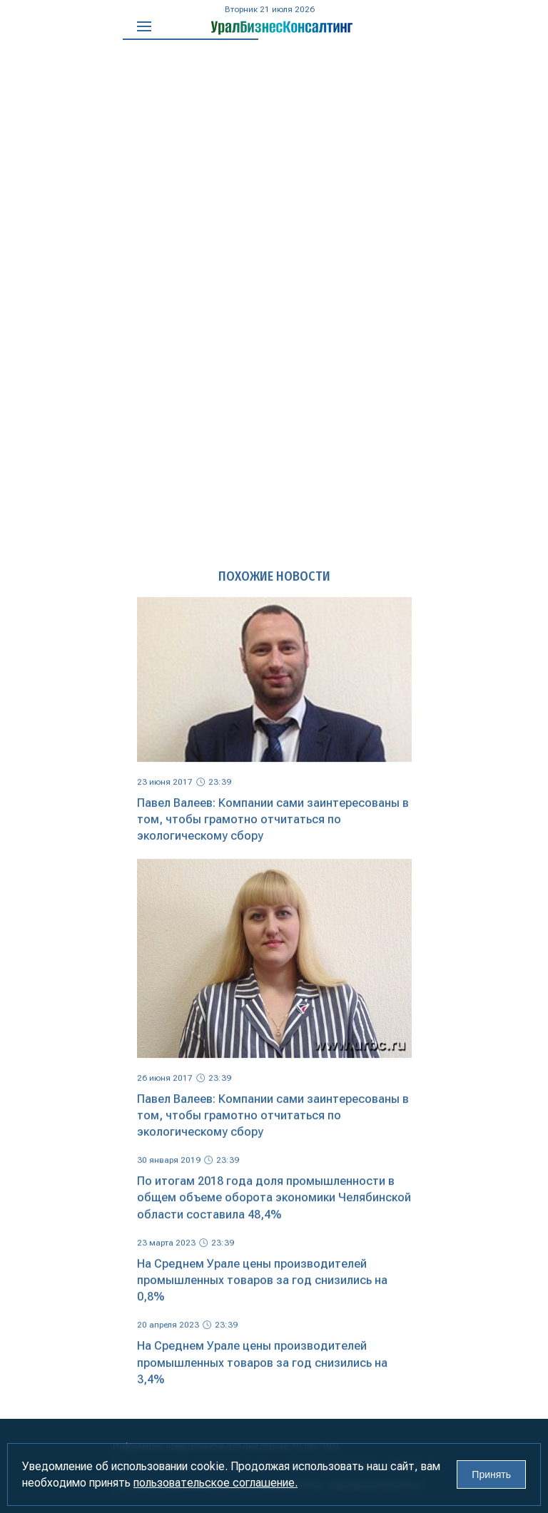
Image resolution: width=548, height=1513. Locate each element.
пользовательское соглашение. (215, 1482)
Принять (491, 1474)
